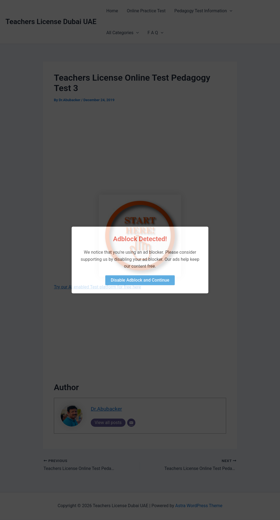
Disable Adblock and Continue (140, 280)
